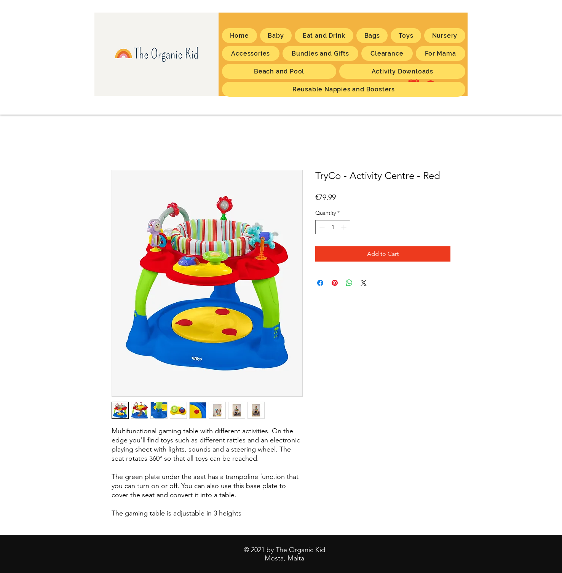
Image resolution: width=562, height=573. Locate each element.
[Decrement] (321, 227)
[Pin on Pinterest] (334, 282)
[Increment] (344, 227)
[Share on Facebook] (320, 282)
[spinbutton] (333, 227)
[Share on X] (363, 282)
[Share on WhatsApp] (349, 282)
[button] (440, 53)
